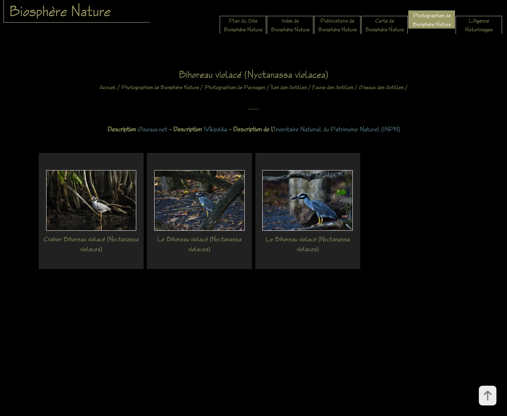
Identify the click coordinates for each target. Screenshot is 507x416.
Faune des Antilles (332, 87)
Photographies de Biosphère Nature (160, 87)
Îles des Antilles (289, 87)
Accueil (108, 87)
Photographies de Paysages (235, 87)
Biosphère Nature (60, 10)
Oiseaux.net (152, 129)
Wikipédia (215, 129)
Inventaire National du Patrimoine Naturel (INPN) (337, 129)
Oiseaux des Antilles (381, 87)
